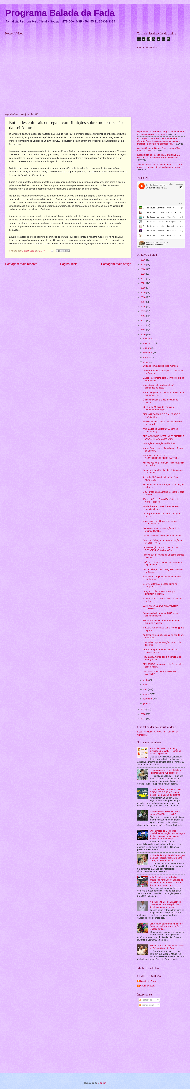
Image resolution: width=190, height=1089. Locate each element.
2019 (143, 292)
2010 (143, 334)
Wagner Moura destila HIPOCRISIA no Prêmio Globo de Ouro (167, 946)
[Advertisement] (30, 1040)
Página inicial (69, 264)
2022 (143, 278)
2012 (143, 325)
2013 (143, 320)
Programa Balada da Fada (60, 13)
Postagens (145, 1000)
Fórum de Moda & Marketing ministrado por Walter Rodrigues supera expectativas (165, 751)
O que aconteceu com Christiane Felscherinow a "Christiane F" (165, 771)
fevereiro (147, 699)
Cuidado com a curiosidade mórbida (160, 366)
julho (145, 362)
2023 (143, 274)
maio (146, 684)
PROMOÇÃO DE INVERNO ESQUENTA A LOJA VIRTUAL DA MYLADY (163, 437)
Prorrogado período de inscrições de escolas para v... (160, 650)
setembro (148, 352)
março (146, 694)
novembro (148, 343)
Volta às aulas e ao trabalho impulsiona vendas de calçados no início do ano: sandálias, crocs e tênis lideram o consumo (166, 881)
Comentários (146, 1005)
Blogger (101, 1083)
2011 (143, 330)
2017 (143, 302)
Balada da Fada (148, 981)
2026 (143, 260)
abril (145, 689)
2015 (143, 311)
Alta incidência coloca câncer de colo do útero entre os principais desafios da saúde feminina (159, 165)
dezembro (148, 338)
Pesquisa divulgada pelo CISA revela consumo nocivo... (161, 614)
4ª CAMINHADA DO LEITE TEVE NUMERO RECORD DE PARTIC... (161, 456)
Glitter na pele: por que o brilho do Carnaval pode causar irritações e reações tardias (166, 926)
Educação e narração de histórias (159, 443)
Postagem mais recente (21, 264)
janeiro (146, 703)
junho (146, 680)
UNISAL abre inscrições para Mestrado (162, 535)
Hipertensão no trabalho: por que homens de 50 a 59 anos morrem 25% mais (160, 133)
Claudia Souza (147, 986)
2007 (143, 719)
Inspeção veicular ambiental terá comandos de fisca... (158, 386)
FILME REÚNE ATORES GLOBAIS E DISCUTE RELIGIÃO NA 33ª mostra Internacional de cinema (167, 792)
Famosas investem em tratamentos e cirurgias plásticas (161, 621)
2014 (143, 316)
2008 (143, 714)
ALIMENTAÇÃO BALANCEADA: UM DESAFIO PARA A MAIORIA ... (160, 548)
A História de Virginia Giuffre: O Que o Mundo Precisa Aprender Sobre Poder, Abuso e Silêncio (167, 858)
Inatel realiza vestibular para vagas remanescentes (159, 522)
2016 (143, 306)
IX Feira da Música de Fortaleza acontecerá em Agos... (158, 408)
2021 (143, 283)
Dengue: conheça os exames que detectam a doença (159, 592)
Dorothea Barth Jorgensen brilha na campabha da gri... (160, 585)
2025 (143, 264)
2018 (143, 297)
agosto (146, 357)
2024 (143, 269)
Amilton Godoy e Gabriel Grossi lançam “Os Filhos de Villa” (165, 812)
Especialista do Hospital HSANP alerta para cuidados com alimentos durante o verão (158, 156)
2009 (143, 709)
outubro (147, 348)
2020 (143, 288)
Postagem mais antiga (116, 264)
